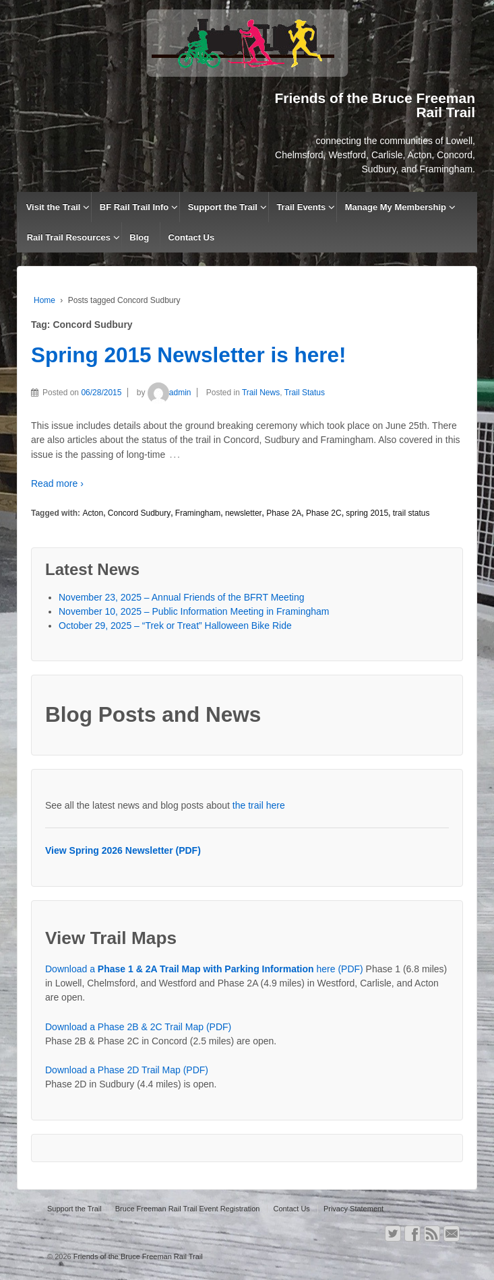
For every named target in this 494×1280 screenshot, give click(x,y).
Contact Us (191, 237)
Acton (92, 513)
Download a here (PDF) (204, 969)
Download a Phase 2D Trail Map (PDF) (126, 1070)
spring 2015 (367, 513)
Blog (139, 237)
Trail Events (301, 207)
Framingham (197, 513)
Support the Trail (222, 207)
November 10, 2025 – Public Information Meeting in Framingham (194, 611)
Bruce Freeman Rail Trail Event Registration (187, 1209)
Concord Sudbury (139, 513)
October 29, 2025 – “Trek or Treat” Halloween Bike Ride (175, 625)
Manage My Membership (395, 207)
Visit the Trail (53, 207)
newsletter (243, 513)
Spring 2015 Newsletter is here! (188, 355)
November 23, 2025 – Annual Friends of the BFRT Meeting (181, 597)
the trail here (259, 805)
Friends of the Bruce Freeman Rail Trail (137, 1256)
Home (44, 300)
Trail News (261, 392)
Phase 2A (283, 513)
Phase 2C (324, 513)
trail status (411, 513)
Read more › (57, 483)
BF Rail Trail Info (134, 207)
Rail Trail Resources (69, 237)
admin (169, 392)
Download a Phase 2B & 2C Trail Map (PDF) (138, 1026)
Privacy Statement (353, 1209)
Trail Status (304, 392)
